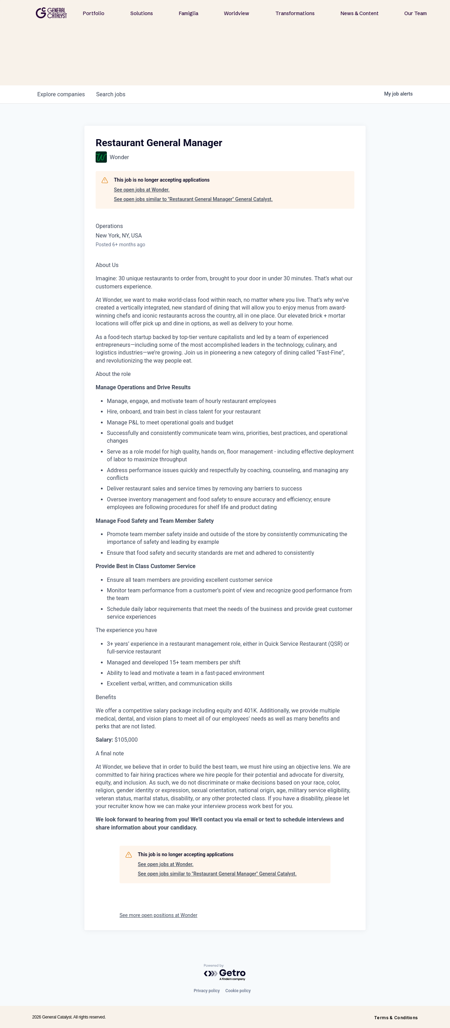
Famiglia (188, 13)
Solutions (141, 13)
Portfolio (93, 13)
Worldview (236, 13)
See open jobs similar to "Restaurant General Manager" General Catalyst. (193, 199)
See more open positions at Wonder (158, 915)
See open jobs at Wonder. (141, 190)
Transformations (295, 13)
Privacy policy (207, 990)
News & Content (360, 13)
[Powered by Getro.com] (225, 972)
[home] (51, 13)
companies (61, 94)
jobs (110, 94)
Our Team (415, 13)
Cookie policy (238, 990)
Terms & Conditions (396, 1017)
